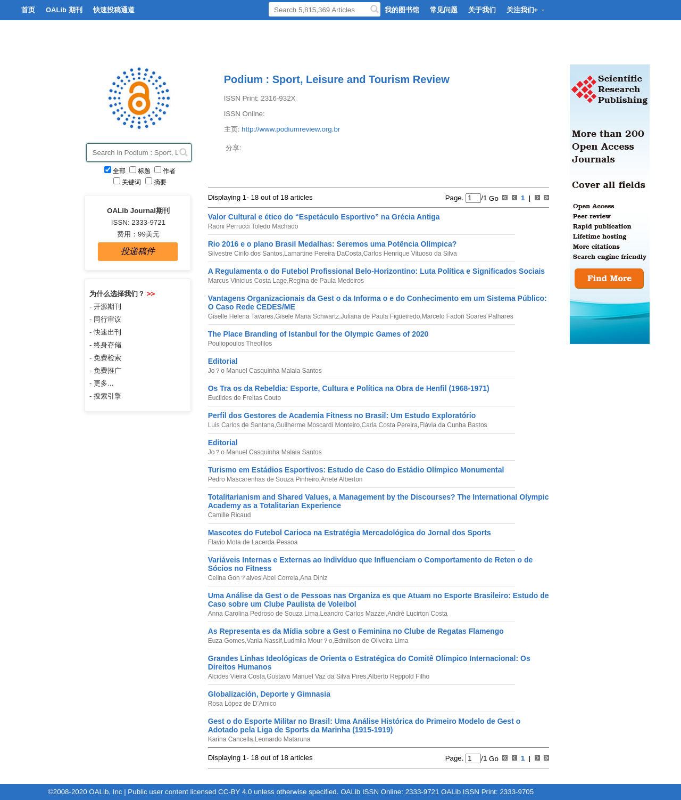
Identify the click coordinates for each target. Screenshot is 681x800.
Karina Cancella (230, 739)
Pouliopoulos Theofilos (240, 343)
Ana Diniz (313, 578)
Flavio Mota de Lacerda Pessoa (253, 542)
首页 (28, 10)
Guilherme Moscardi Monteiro (318, 425)
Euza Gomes (226, 640)
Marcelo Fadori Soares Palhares (467, 316)
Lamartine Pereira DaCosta (322, 253)
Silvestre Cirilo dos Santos (245, 253)
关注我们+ (526, 10)
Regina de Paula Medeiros (326, 280)
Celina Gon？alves (234, 578)
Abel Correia (280, 578)
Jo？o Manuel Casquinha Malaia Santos (265, 370)
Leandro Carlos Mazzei (352, 613)
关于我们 (482, 10)
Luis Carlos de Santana (241, 425)
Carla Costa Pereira (389, 425)
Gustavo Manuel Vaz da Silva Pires (316, 676)
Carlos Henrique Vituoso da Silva (410, 253)
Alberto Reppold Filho (398, 676)
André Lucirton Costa (417, 613)
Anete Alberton (342, 479)
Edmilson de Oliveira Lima (371, 640)
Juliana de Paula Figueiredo (380, 316)
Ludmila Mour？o (308, 640)
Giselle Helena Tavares (240, 316)
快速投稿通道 (114, 10)
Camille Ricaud (229, 515)
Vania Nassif (263, 640)
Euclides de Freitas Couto (244, 398)
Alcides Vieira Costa (236, 676)
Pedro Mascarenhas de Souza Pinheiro (263, 479)
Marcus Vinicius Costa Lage (247, 280)
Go (492, 198)
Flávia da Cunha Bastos (453, 425)
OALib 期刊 (64, 10)
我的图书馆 (402, 10)
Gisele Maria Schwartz (307, 316)
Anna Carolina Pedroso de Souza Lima (263, 613)
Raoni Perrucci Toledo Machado (253, 226)
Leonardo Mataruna (283, 739)
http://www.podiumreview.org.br (291, 129)
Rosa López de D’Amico (242, 703)
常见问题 (444, 10)
